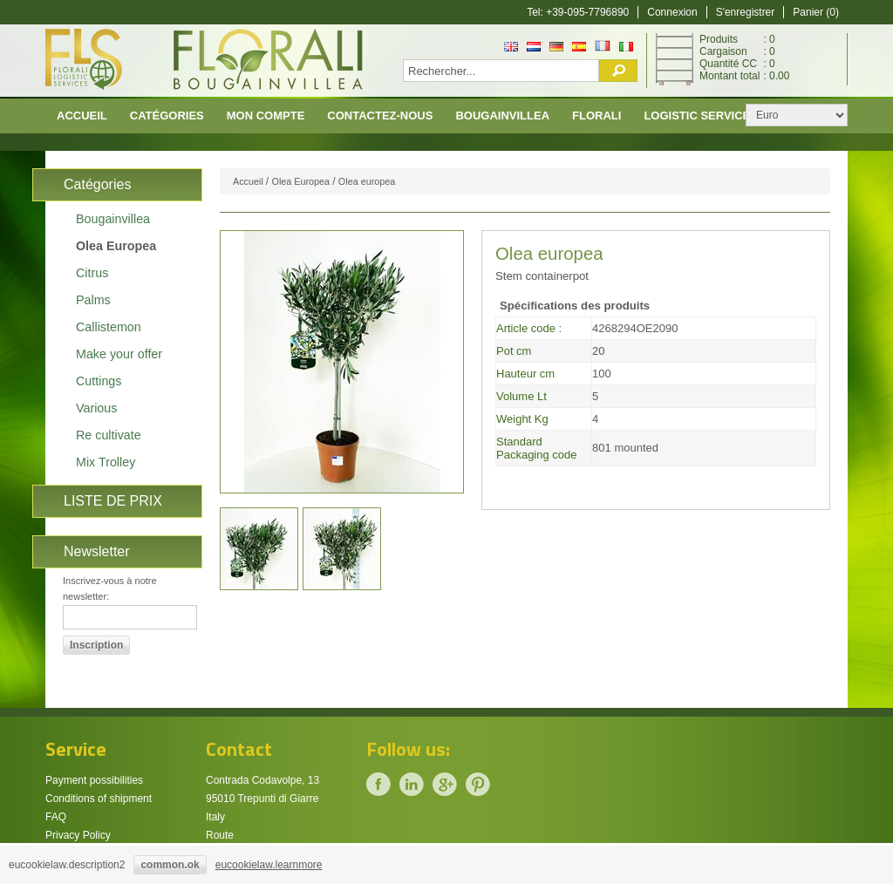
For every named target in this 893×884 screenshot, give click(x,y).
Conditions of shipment (98, 798)
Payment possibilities (94, 780)
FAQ (55, 817)
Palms (93, 300)
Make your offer (119, 354)
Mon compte (266, 115)
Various (96, 408)
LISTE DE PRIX (113, 500)
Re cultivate (108, 435)
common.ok (169, 865)
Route (220, 835)
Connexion (672, 12)
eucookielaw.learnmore (269, 865)
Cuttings (98, 381)
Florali (596, 115)
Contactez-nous (380, 115)
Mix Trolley (105, 462)
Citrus (92, 273)
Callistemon (108, 327)
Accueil (82, 115)
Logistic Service (697, 115)
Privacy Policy (78, 835)
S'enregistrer (745, 12)
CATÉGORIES (167, 115)
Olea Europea (116, 246)
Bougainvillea (502, 115)
